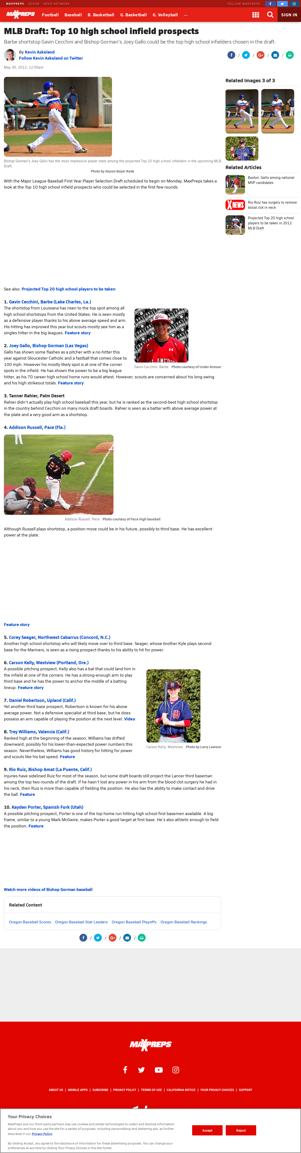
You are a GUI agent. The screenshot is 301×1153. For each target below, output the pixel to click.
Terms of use (151, 1090)
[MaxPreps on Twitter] (282, 4)
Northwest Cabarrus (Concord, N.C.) (74, 637)
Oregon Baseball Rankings (183, 921)
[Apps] (255, 14)
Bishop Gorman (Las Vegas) (60, 345)
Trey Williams (22, 731)
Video (129, 719)
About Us (56, 1090)
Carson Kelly (21, 662)
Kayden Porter (26, 807)
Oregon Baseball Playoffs (134, 921)
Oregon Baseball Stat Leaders (81, 921)
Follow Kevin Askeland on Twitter (51, 58)
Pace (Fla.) (55, 427)
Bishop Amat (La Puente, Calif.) (60, 769)
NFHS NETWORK (57, 3)
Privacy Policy (124, 1090)
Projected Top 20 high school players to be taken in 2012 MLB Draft (271, 223)
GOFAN (33, 3)
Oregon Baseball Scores (30, 921)
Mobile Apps (78, 1090)
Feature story (78, 333)
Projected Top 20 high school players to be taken (68, 289)
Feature (67, 756)
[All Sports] (186, 14)
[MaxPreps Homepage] (150, 1045)
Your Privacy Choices (217, 1090)
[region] (150, 1130)
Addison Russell (25, 427)
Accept (207, 1130)
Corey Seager (22, 637)
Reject (241, 1130)
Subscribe (100, 1090)
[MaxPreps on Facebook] (270, 4)
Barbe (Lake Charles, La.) (65, 302)
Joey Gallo (19, 345)
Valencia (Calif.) (53, 731)
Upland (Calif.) (61, 700)
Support (245, 1090)
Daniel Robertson (27, 700)
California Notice (181, 1090)
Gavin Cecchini (23, 302)
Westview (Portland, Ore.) (62, 662)
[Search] (270, 14)
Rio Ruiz (17, 769)
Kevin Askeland (40, 52)
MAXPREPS (15, 3)
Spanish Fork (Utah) (63, 807)
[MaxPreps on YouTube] (159, 1069)
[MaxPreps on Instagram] (294, 4)
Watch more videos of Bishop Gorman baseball (48, 889)
